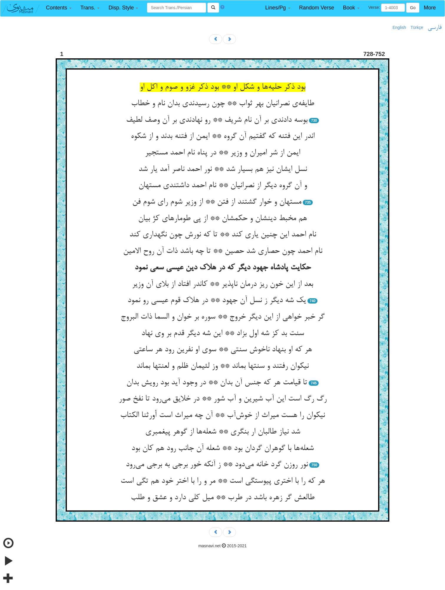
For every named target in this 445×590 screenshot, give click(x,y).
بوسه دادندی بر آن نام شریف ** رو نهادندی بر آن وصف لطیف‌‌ (216, 120)
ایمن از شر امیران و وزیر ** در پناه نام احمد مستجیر (222, 153)
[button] (59, 7)
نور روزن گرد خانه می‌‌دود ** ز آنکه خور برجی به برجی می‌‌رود (217, 464)
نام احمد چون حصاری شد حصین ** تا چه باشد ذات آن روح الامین (222, 251)
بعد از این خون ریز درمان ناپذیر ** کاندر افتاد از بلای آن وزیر (222, 284)
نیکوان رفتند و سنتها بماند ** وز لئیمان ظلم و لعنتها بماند (222, 366)
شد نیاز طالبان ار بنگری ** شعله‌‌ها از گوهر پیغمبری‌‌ (222, 432)
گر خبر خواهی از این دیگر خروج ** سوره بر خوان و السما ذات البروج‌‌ (223, 317)
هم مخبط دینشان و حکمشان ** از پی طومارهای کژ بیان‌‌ (222, 218)
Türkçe (417, 27)
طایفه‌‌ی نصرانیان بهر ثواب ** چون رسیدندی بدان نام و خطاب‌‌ (222, 103)
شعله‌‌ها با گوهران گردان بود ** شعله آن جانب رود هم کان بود (222, 448)
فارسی (434, 27)
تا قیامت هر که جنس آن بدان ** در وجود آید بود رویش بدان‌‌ (216, 383)
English (399, 27)
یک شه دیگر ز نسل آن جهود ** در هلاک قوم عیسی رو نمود (217, 300)
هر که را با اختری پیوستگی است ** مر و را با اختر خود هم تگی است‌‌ (222, 481)
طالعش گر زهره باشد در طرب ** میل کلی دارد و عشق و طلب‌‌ (223, 497)
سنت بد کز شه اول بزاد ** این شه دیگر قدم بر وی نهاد (222, 333)
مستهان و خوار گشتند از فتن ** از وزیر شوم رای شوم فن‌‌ (216, 202)
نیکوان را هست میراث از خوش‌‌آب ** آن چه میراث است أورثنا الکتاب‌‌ (222, 415)
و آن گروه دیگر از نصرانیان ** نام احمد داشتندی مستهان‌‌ (222, 185)
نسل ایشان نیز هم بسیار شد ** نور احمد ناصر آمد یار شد (222, 169)
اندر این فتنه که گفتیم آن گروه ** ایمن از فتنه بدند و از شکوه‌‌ (223, 136)
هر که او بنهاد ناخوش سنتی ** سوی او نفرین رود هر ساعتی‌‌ (222, 350)
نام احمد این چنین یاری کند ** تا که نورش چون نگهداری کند (222, 235)
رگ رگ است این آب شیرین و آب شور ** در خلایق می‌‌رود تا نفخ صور (223, 399)
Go (413, 7)
